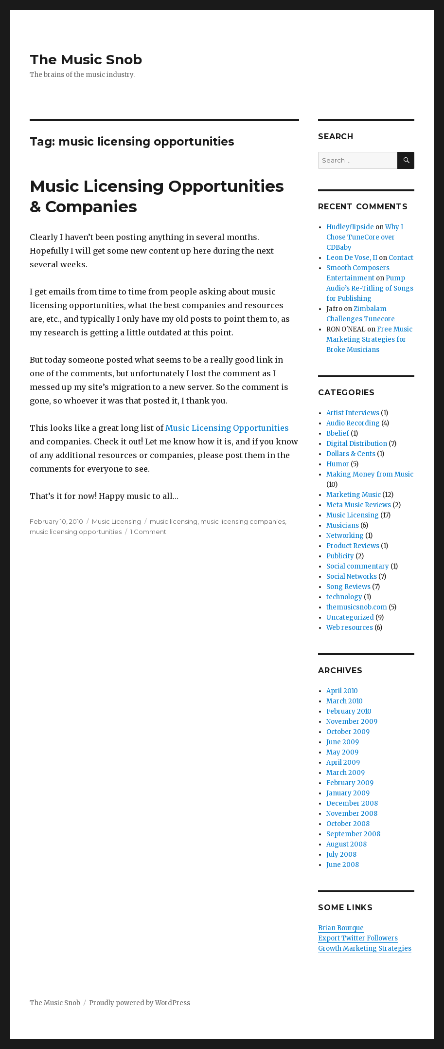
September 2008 (353, 834)
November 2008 (351, 814)
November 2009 (351, 722)
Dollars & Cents (350, 454)
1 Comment (148, 531)
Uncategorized (350, 617)
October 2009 (348, 732)
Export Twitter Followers (358, 938)
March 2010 (344, 701)
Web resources (349, 628)
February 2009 (349, 783)
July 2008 (341, 854)
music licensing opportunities (76, 531)
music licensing (173, 521)
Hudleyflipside (350, 227)
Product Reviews (352, 546)
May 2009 (342, 752)
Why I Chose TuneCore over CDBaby (364, 237)
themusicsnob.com (356, 607)
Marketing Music (353, 495)
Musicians (342, 525)
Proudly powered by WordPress (139, 1003)
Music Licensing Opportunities (227, 428)
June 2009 (342, 742)
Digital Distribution (356, 444)
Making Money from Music (369, 474)
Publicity (340, 556)
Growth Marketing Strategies (364, 948)
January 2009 (348, 793)
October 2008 (348, 824)
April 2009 (343, 762)
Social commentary (357, 566)
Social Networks (351, 576)
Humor (337, 464)
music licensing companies (242, 521)
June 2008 (342, 865)
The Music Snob (86, 59)
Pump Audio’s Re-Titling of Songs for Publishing (369, 288)
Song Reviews (348, 587)
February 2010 (349, 711)
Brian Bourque (341, 928)
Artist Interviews (352, 413)
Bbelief (337, 433)
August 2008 (346, 844)
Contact (401, 258)
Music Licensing (116, 521)
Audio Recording (353, 423)
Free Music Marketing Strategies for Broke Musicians (369, 339)
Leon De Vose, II (351, 258)
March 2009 (345, 773)
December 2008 (352, 803)
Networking (345, 536)
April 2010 (342, 691)
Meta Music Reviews (358, 505)
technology (344, 597)
